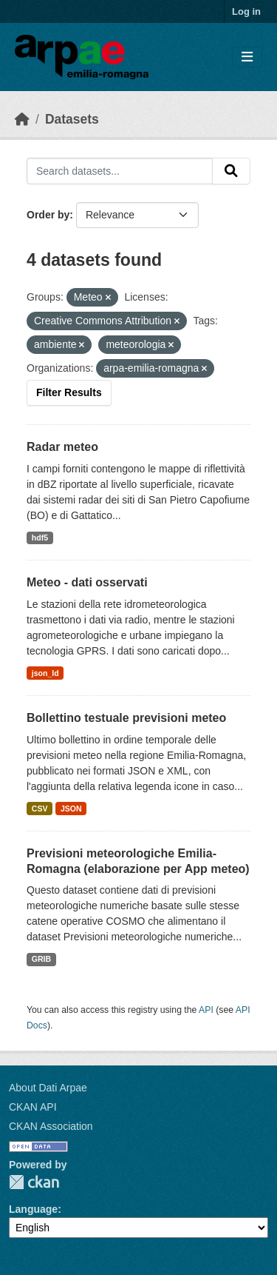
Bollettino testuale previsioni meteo (126, 718)
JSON (71, 808)
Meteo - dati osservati (87, 582)
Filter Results (69, 392)
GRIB (41, 958)
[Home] (22, 119)
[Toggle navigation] (247, 57)
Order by (48, 215)
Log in (246, 11)
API (206, 1010)
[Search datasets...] (120, 171)
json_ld (45, 673)
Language (33, 1209)
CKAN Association (51, 1126)
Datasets (72, 119)
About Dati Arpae (48, 1088)
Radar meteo (62, 447)
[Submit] (231, 171)
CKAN (34, 1182)
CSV (40, 808)
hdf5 (40, 537)
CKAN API (33, 1107)
